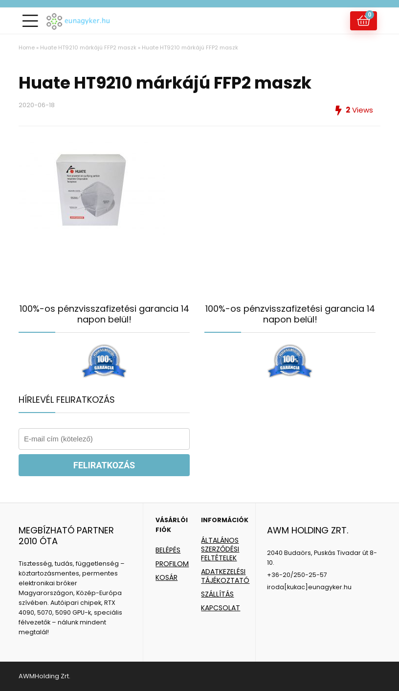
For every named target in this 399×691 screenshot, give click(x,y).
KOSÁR (166, 577)
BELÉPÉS (167, 550)
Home (27, 47)
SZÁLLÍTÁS (217, 594)
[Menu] (30, 21)
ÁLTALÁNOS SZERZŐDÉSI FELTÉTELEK (220, 549)
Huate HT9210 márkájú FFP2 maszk (88, 47)
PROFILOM (172, 564)
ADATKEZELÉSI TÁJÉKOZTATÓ (225, 576)
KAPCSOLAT (220, 608)
